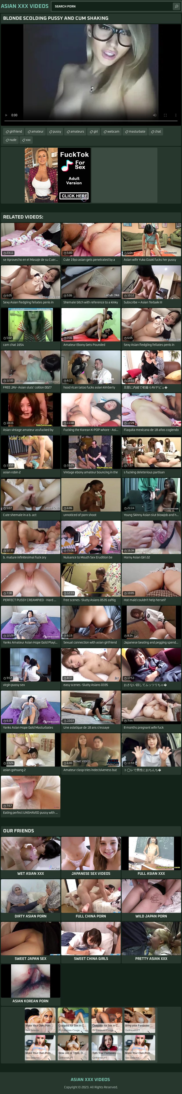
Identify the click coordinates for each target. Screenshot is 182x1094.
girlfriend (15, 131)
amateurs (77, 131)
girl (96, 131)
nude (12, 140)
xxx (28, 140)
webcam (113, 131)
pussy (57, 131)
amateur (37, 131)
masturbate (137, 131)
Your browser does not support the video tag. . (91, 75)
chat (158, 131)
